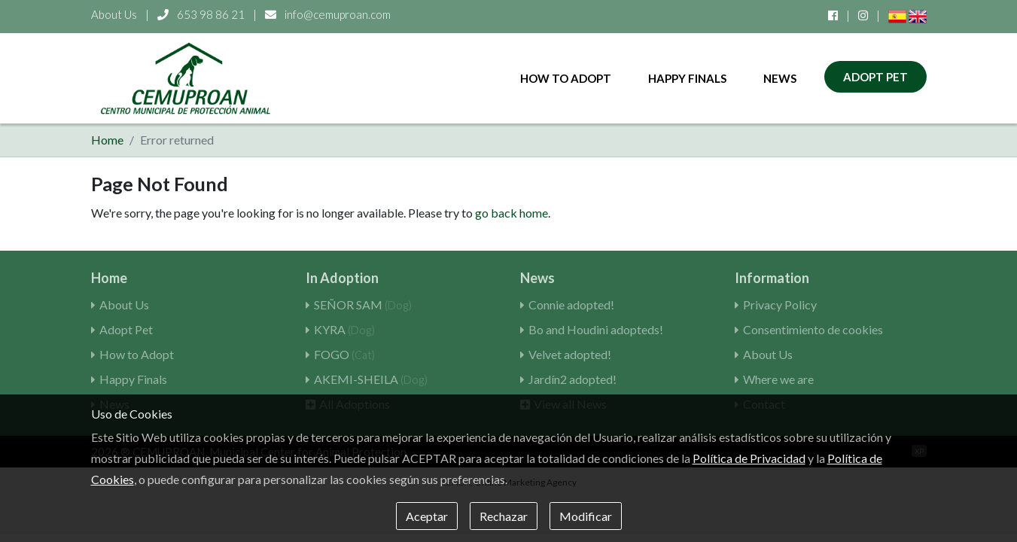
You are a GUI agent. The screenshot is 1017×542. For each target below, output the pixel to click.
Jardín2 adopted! (572, 379)
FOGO (344, 354)
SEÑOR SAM (363, 304)
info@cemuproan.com (328, 14)
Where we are (778, 379)
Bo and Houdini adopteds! (595, 329)
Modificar (585, 516)
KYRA (344, 329)
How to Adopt (565, 78)
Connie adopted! (571, 304)
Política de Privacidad (749, 458)
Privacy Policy (780, 304)
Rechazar (504, 516)
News (779, 78)
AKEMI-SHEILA (371, 379)
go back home (511, 213)
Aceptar (427, 516)
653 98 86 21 (202, 14)
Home (107, 139)
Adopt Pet (875, 77)
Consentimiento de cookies (813, 329)
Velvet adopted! (569, 354)
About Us (114, 14)
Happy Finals (687, 78)
